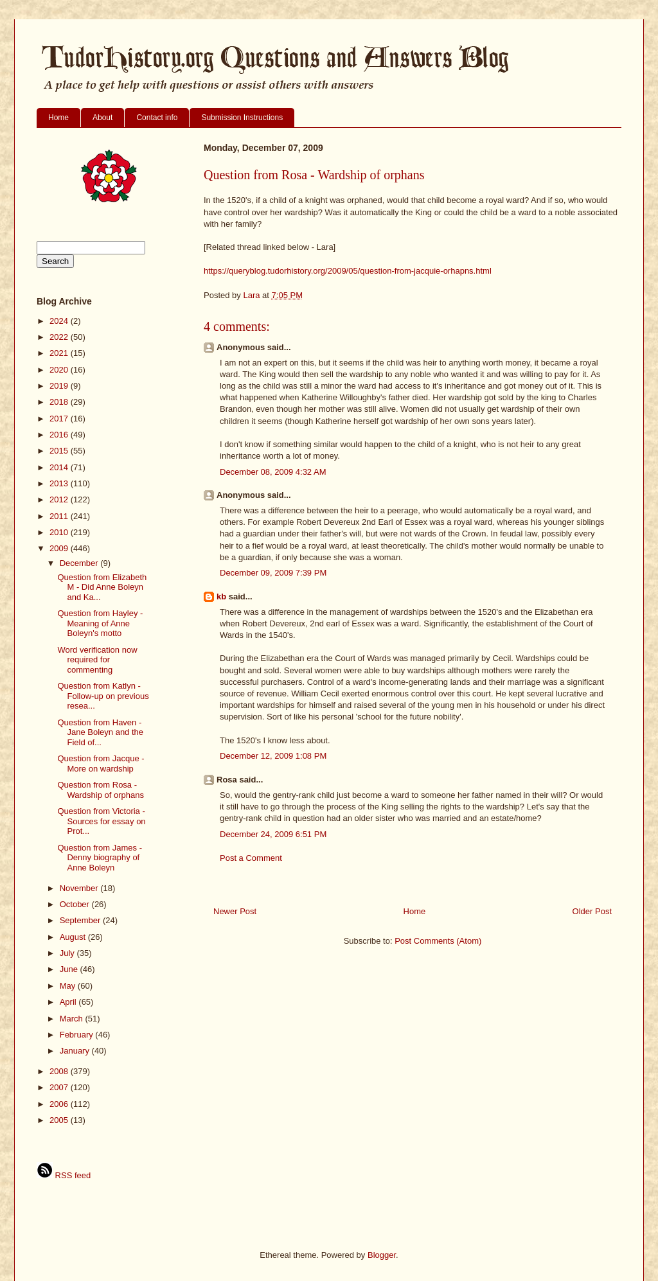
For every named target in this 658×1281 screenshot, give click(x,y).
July (68, 953)
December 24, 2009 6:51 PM (273, 834)
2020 (60, 370)
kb (221, 596)
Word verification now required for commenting (97, 660)
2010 (60, 532)
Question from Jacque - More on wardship (100, 763)
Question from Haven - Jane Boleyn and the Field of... (100, 732)
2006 (60, 1104)
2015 (60, 450)
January (76, 1051)
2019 (60, 386)
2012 (60, 499)
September (81, 920)
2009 (60, 548)
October (76, 904)
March (72, 1018)
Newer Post (234, 911)
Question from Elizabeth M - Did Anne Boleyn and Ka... (102, 587)
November (80, 888)
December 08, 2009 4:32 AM (273, 472)
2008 (60, 1071)
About (102, 117)
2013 (60, 483)
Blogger (382, 1255)
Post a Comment (251, 858)
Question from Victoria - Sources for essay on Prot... (101, 821)
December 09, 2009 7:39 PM (273, 573)
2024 (60, 321)
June (70, 969)
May (69, 986)
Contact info (156, 117)
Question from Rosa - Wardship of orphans (100, 790)
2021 (60, 353)
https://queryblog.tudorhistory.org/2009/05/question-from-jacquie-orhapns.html (348, 271)
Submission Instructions (242, 117)
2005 (60, 1120)
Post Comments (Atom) (438, 941)
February (78, 1034)
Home (58, 117)
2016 (60, 434)
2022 (60, 337)
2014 (60, 467)
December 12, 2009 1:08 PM (273, 756)
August (74, 937)
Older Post (592, 911)
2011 (60, 516)
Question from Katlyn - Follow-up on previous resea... (102, 696)
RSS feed (64, 1175)
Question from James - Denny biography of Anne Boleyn (99, 857)
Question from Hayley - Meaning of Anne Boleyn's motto (100, 623)
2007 (60, 1087)
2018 (60, 402)
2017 (60, 418)
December (80, 563)
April (69, 1002)
